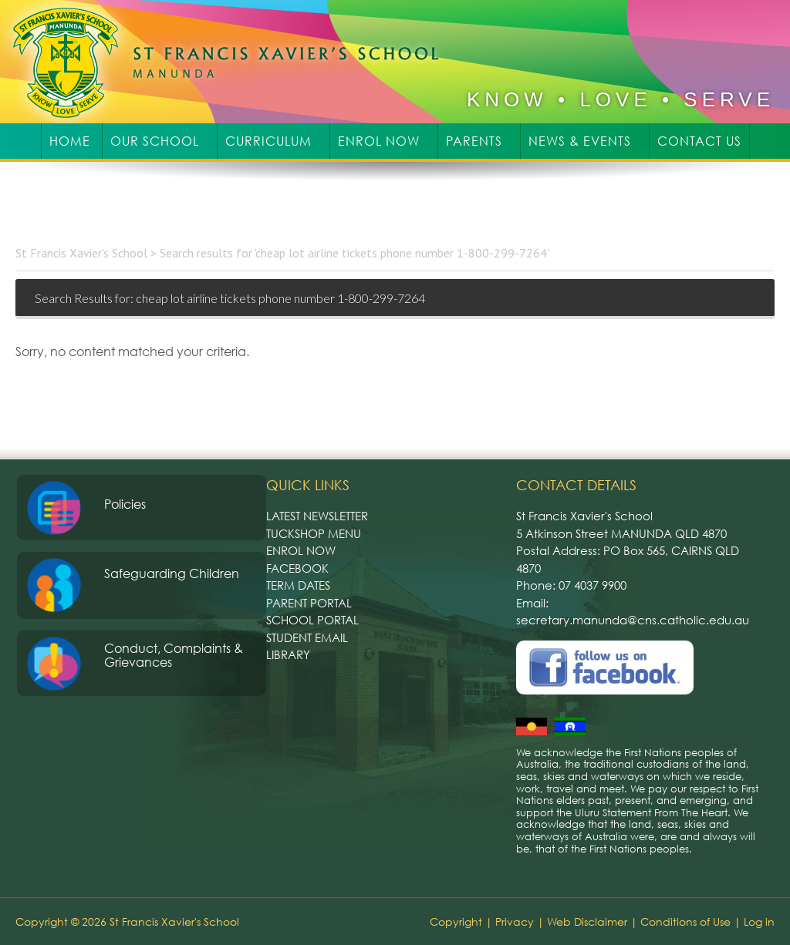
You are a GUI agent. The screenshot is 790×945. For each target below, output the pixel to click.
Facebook (297, 568)
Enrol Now (301, 550)
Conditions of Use (685, 921)
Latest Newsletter (317, 516)
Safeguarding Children (171, 573)
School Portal (312, 620)
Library (288, 654)
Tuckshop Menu (313, 533)
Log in (759, 921)
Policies (125, 504)
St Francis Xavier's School (236, 61)
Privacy (514, 921)
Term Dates (298, 585)
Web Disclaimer (587, 921)
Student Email (307, 637)
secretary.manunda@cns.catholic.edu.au (632, 620)
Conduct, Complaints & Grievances (173, 655)
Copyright (456, 921)
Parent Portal (309, 603)
